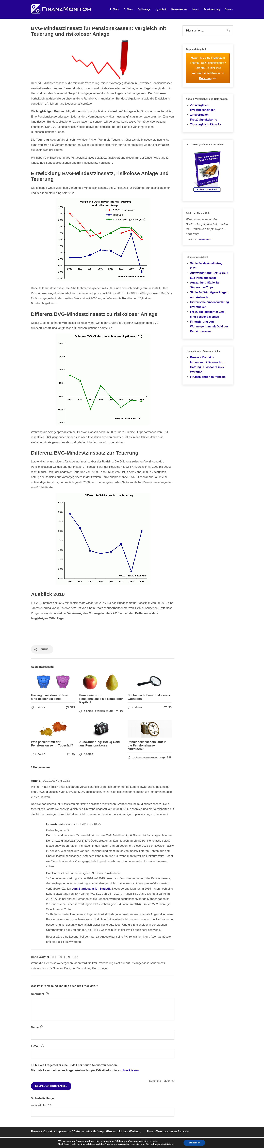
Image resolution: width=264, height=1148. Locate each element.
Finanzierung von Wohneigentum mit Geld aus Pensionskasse (209, 326)
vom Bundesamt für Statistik (91, 888)
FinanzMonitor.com (203, 239)
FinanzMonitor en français (208, 376)
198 (167, 757)
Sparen (229, 9)
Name (37, 1027)
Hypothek (161, 9)
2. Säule (114, 9)
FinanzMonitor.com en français (168, 1131)
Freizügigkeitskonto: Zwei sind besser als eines (207, 314)
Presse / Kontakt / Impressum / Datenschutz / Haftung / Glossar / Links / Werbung (208, 365)
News (195, 9)
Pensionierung (212, 9)
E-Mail (37, 1046)
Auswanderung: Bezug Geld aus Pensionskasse (209, 275)
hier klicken (131, 1070)
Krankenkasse (179, 9)
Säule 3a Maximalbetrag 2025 (206, 266)
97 (119, 710)
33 (168, 707)
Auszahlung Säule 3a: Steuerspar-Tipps (205, 285)
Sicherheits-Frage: (43, 1098)
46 (71, 754)
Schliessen (194, 1142)
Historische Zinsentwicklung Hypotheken (209, 305)
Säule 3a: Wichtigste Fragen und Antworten (209, 295)
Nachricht (40, 994)
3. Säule (128, 9)
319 (70, 707)
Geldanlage (144, 9)
